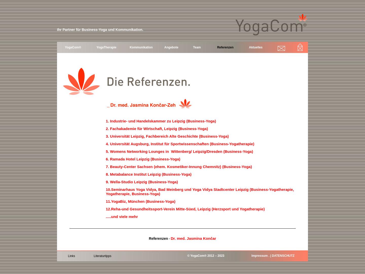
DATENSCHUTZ (283, 256)
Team (197, 47)
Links (71, 256)
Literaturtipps (102, 256)
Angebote (171, 47)
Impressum (259, 256)
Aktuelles (255, 47)
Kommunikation (141, 47)
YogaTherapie (106, 47)
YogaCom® (73, 47)
